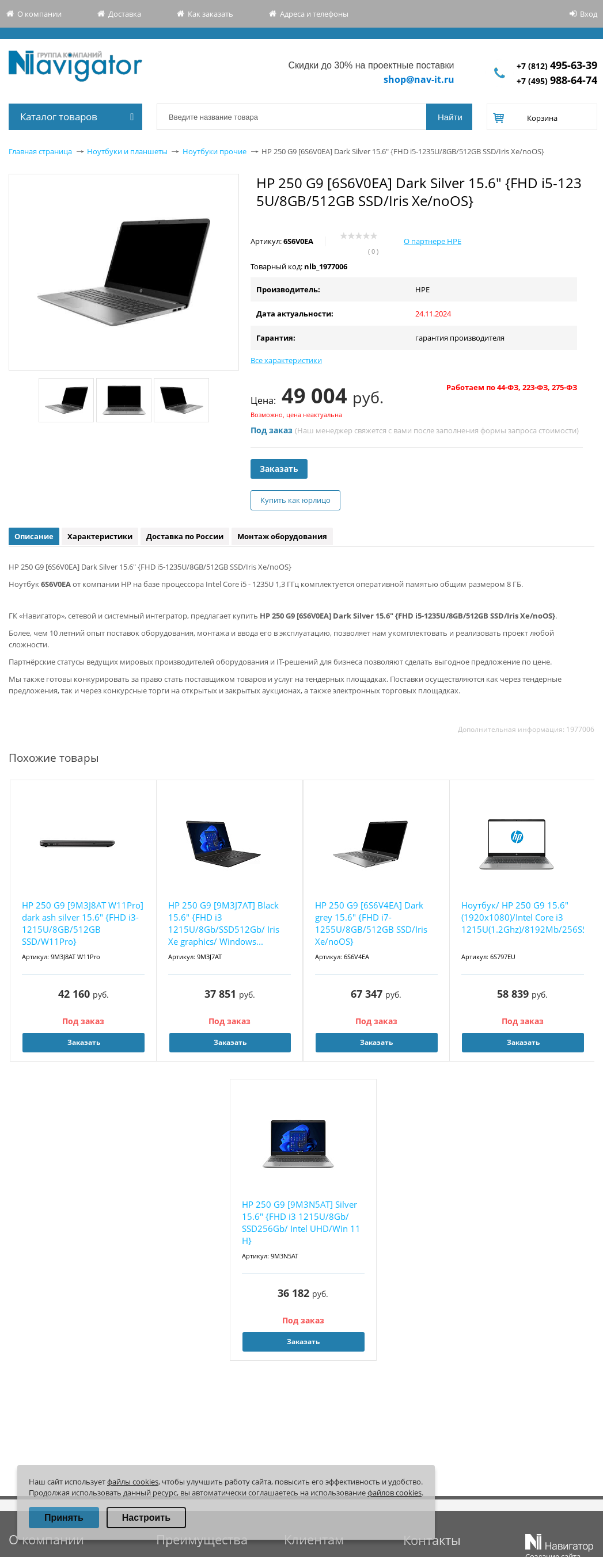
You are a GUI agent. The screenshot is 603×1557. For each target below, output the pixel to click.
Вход (588, 14)
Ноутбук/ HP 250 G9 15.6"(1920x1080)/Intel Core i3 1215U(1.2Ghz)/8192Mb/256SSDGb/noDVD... (522, 917)
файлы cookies (132, 1481)
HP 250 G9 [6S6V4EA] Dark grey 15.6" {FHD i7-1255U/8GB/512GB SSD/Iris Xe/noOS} (371, 923)
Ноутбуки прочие (214, 151)
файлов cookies (394, 1492)
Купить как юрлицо (295, 500)
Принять (64, 1517)
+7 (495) (557, 80)
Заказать (279, 468)
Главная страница (40, 151)
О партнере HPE (432, 241)
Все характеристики (286, 360)
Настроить (146, 1517)
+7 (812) (557, 65)
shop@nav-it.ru (419, 79)
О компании (39, 14)
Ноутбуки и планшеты (127, 151)
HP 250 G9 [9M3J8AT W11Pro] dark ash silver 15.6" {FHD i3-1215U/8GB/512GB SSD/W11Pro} (82, 923)
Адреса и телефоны (314, 14)
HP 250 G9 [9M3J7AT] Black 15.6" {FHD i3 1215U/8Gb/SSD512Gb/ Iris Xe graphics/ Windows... (223, 923)
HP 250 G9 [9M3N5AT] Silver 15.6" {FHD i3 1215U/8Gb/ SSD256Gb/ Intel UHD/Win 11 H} (301, 1222)
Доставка (124, 14)
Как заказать (210, 14)
